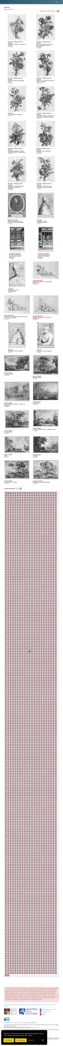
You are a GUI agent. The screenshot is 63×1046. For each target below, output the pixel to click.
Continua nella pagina (9, 488)
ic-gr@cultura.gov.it (35, 1027)
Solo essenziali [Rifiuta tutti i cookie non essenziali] (21, 1040)
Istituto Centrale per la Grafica (11, 1004)
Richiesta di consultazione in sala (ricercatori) (32, 1004)
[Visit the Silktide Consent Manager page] (43, 1040)
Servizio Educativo (45, 1011)
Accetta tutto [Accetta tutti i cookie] (8, 1040)
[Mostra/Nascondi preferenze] (31, 1040)
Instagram (43, 1012)
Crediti (46, 1004)
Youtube (43, 1014)
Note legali (6, 1024)
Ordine (41, 11)
